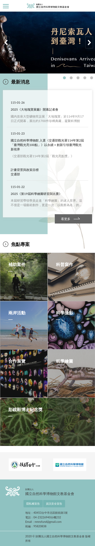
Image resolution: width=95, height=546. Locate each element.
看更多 (65, 219)
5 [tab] (91, 77)
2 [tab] (71, 77)
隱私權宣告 (33, 503)
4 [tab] (84, 77)
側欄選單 (6, 6)
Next (89, 42)
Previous (6, 42)
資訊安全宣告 (54, 503)
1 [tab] (64, 77)
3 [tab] (78, 77)
